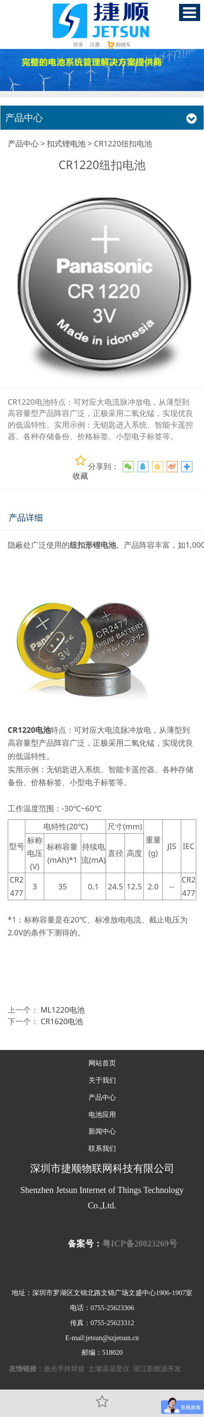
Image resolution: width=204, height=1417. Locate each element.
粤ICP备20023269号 (139, 1243)
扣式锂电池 (66, 143)
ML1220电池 (62, 1009)
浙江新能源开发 (157, 1368)
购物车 (119, 44)
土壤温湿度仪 (108, 1368)
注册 (95, 44)
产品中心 (23, 143)
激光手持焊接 (64, 1368)
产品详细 (26, 517)
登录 (78, 44)
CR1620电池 (61, 1021)
